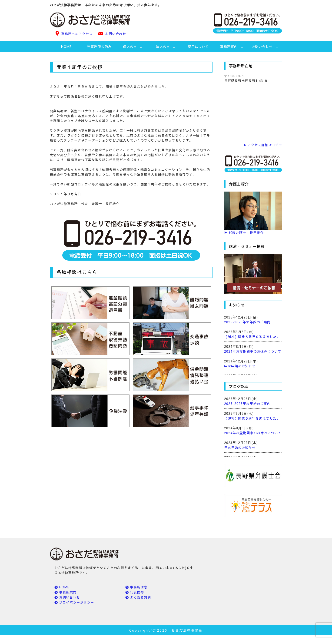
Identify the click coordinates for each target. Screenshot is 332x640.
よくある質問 (140, 597)
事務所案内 (67, 592)
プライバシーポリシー (76, 602)
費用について (198, 46)
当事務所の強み (99, 46)
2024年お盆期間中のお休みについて (252, 351)
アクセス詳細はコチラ (264, 145)
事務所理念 (138, 587)
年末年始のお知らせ (240, 366)
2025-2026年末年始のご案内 (247, 322)
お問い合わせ (115, 33)
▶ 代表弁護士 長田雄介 (244, 232)
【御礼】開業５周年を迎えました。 (252, 336)
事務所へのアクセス (77, 33)
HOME (66, 46)
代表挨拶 (137, 592)
